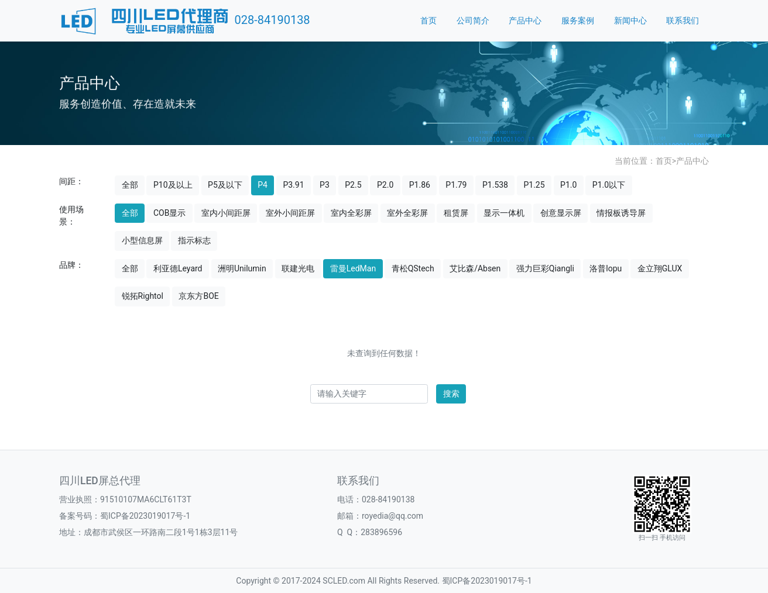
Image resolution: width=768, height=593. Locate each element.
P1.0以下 (608, 184)
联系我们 (682, 20)
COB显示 (169, 213)
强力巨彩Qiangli (545, 268)
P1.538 (495, 184)
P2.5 (353, 184)
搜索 (451, 393)
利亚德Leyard (178, 268)
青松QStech (413, 268)
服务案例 (577, 20)
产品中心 (525, 20)
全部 (130, 184)
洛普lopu (605, 268)
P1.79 (456, 184)
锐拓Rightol (142, 296)
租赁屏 (456, 213)
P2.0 (385, 184)
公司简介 (473, 20)
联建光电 (298, 268)
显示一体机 (504, 213)
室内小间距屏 (226, 213)
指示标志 (194, 240)
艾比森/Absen (475, 268)
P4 (263, 184)
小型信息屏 (142, 240)
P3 (325, 184)
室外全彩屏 (407, 213)
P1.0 (568, 184)
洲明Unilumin (242, 268)
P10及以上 (173, 184)
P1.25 (533, 184)
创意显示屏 (560, 213)
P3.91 (293, 184)
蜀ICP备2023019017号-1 (145, 515)
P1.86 (419, 184)
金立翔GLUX (660, 268)
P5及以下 (225, 184)
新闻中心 (630, 20)
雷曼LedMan (353, 268)
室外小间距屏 (290, 213)
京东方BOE (198, 296)
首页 (428, 20)
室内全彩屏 (351, 213)
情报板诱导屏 (621, 213)
